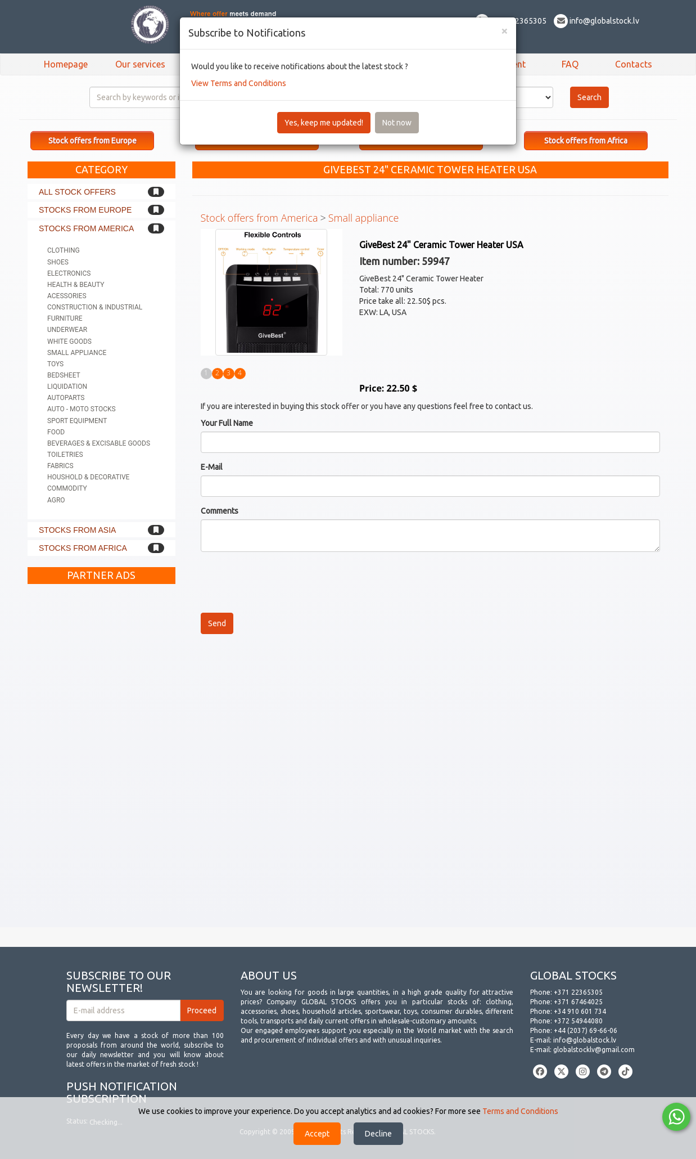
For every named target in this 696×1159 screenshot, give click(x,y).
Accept (317, 1133)
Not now (397, 122)
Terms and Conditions (520, 1111)
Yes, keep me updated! (323, 122)
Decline (378, 1133)
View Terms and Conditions (238, 83)
